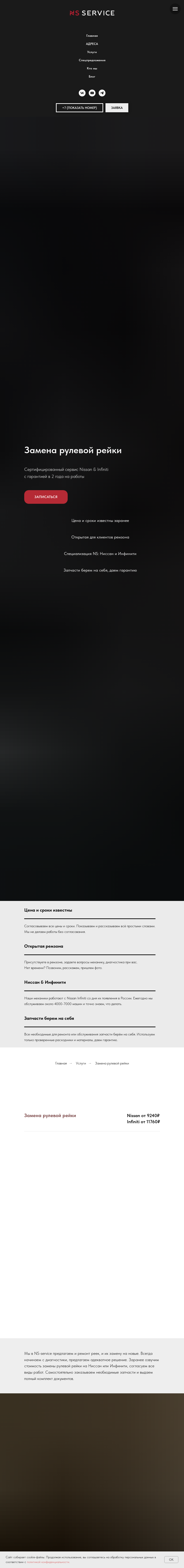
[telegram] (102, 93)
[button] (79, 107)
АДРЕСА (92, 44)
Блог (92, 76)
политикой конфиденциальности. (48, 1562)
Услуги (92, 52)
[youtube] (92, 93)
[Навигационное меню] (175, 8)
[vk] (82, 93)
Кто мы (92, 68)
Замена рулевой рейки (112, 1063)
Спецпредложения (92, 60)
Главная (92, 35)
